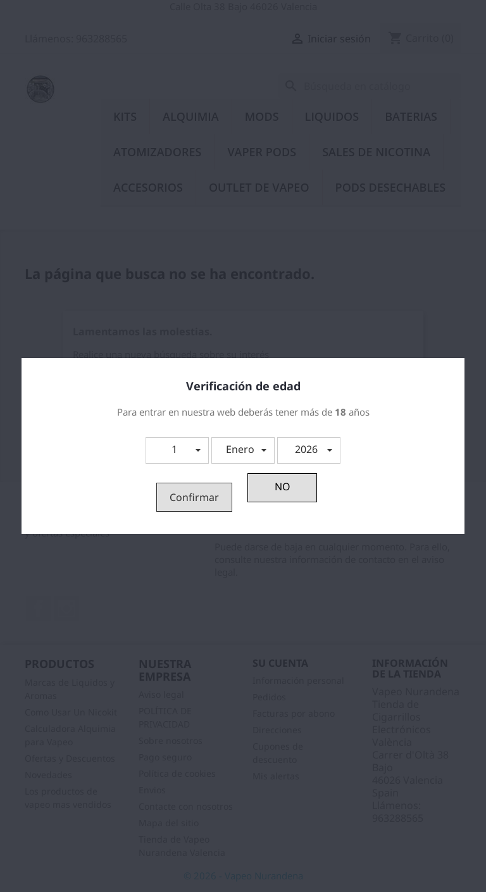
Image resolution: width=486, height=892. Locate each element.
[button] (177, 450)
